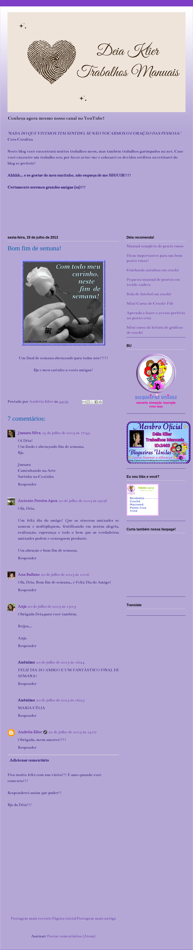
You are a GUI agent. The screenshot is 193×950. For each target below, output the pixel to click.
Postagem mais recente (31, 918)
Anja (22, 606)
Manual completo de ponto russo (155, 246)
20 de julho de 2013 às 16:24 (60, 662)
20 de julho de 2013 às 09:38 (83, 500)
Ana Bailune (29, 574)
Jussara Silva (29, 432)
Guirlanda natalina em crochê (153, 270)
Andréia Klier (30, 732)
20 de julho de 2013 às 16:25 (60, 700)
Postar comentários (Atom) (71, 936)
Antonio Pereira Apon (37, 500)
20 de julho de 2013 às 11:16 (65, 574)
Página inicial (64, 918)
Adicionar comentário (29, 760)
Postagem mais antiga (96, 918)
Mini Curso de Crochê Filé (150, 303)
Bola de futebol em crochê (149, 294)
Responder (27, 484)
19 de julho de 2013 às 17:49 (66, 432)
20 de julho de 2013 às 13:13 (52, 606)
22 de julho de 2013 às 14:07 (72, 732)
